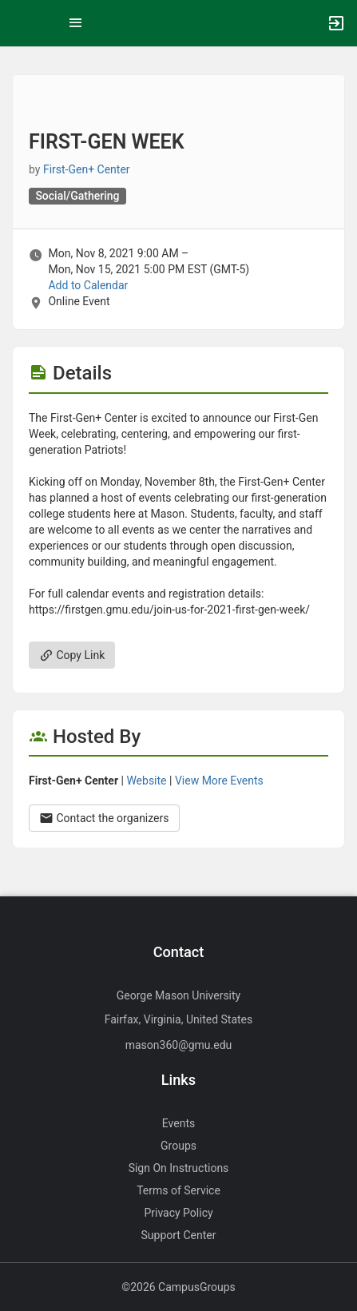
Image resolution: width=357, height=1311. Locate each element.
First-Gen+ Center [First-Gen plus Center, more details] (86, 169)
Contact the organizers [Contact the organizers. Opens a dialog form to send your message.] (104, 818)
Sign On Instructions (179, 1168)
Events (178, 1123)
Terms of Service (178, 1190)
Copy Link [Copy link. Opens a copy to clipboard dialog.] (72, 655)
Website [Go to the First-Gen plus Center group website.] (146, 780)
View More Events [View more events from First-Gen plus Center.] (219, 780)
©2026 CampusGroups (178, 1287)
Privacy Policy (178, 1212)
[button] (20, 23)
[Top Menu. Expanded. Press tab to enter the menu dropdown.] (76, 23)
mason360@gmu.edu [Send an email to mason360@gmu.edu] (178, 1045)
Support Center (178, 1235)
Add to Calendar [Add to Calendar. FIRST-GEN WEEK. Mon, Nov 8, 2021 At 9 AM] (88, 285)
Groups (178, 1145)
